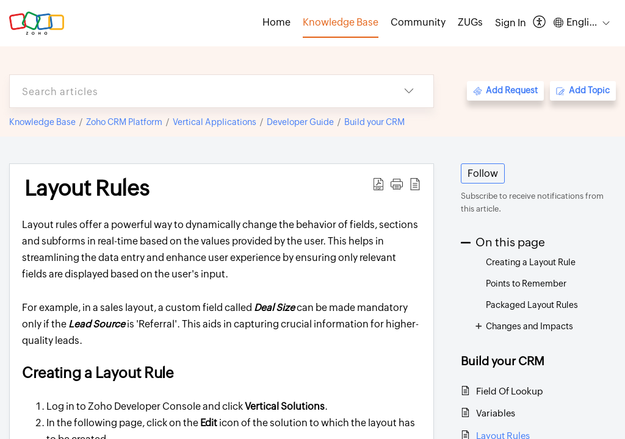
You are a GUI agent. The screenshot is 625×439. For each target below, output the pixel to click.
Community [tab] (418, 22)
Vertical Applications (214, 122)
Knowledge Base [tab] (340, 22)
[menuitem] (510, 23)
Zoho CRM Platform (124, 122)
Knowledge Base (42, 122)
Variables (495, 413)
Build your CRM (374, 122)
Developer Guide (300, 122)
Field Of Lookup (509, 391)
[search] (197, 91)
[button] (539, 22)
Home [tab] (276, 22)
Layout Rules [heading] (87, 188)
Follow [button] (483, 173)
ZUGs (470, 22)
